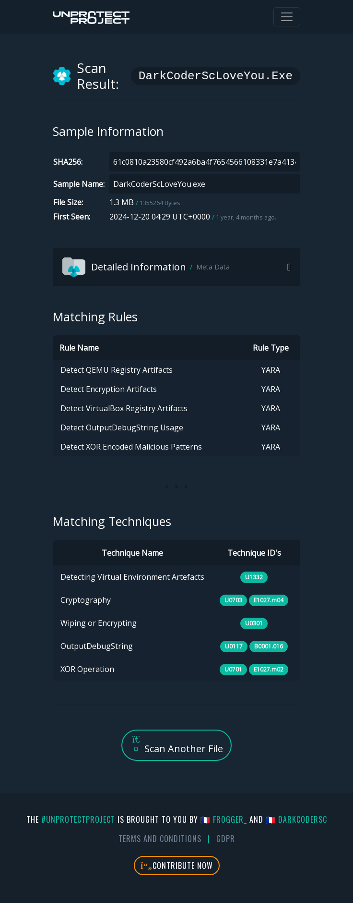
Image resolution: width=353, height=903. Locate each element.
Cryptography (85, 600)
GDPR (225, 838)
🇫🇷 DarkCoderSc (296, 819)
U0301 (254, 623)
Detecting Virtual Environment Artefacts (132, 577)
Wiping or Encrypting (98, 623)
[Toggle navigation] (286, 16)
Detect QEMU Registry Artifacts (116, 370)
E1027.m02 (268, 669)
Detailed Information (146, 267)
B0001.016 (268, 646)
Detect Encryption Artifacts (108, 389)
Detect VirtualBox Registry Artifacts (124, 408)
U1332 (254, 577)
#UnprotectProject (78, 819)
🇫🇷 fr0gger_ (223, 819)
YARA (270, 370)
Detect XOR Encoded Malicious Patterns (131, 446)
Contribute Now (177, 865)
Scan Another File (176, 744)
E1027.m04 (268, 600)
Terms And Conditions (159, 838)
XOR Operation (87, 669)
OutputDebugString (96, 646)
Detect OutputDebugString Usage (121, 427)
